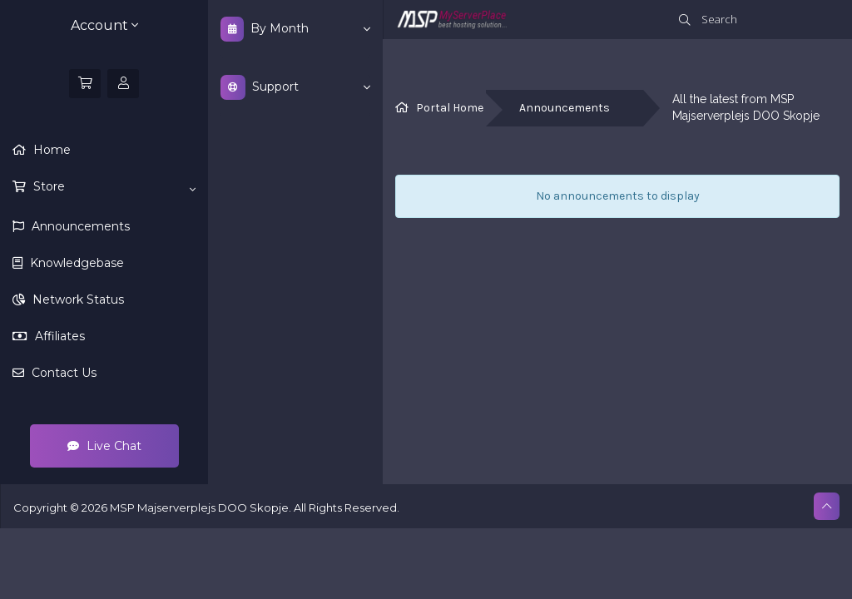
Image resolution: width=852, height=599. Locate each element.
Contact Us (62, 372)
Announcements (79, 226)
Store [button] (113, 187)
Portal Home (449, 108)
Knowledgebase (75, 262)
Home (50, 149)
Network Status (76, 299)
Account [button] (104, 25)
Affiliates (58, 336)
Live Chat (104, 445)
